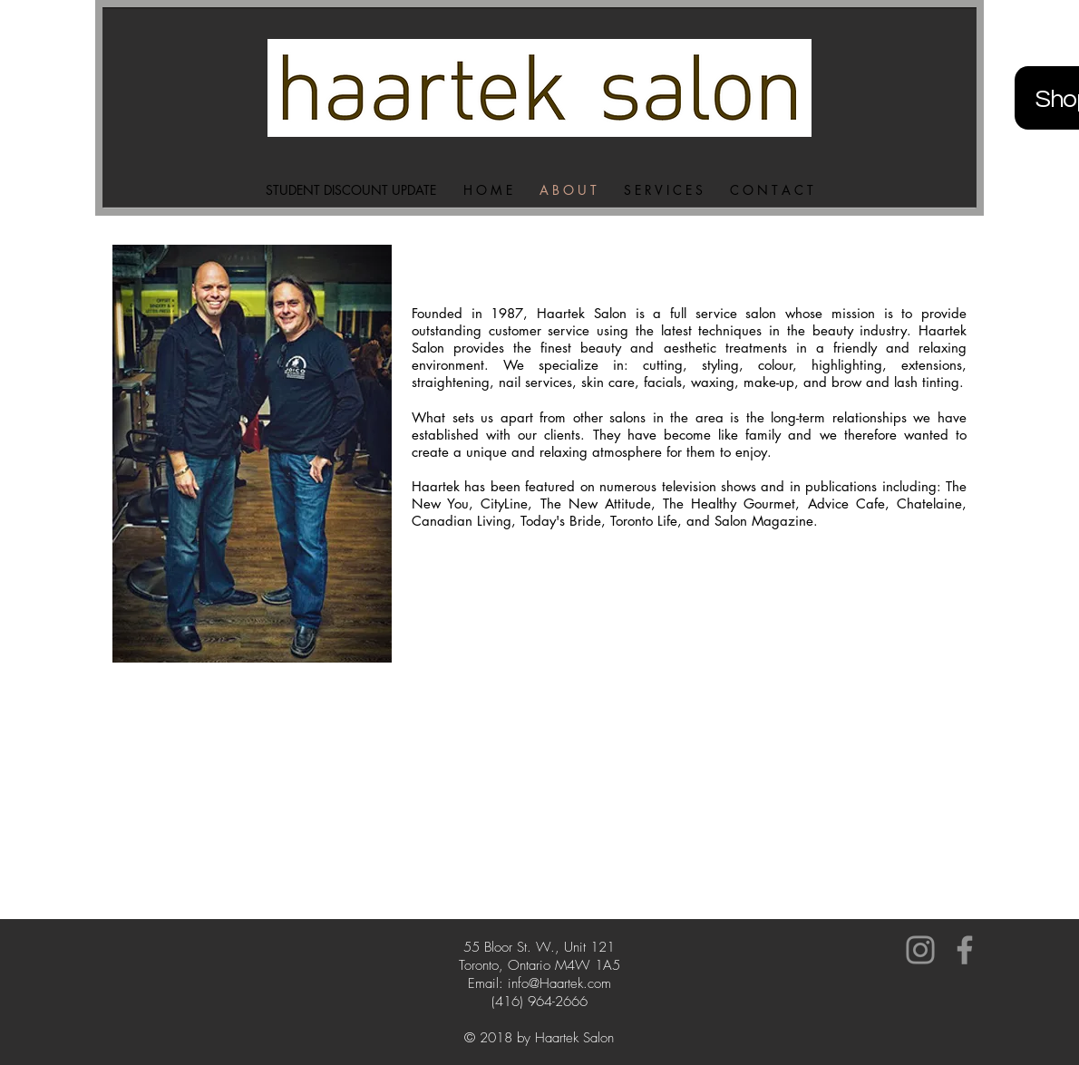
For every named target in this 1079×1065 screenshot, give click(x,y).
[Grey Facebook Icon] (965, 950)
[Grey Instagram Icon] (920, 950)
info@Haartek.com (559, 983)
